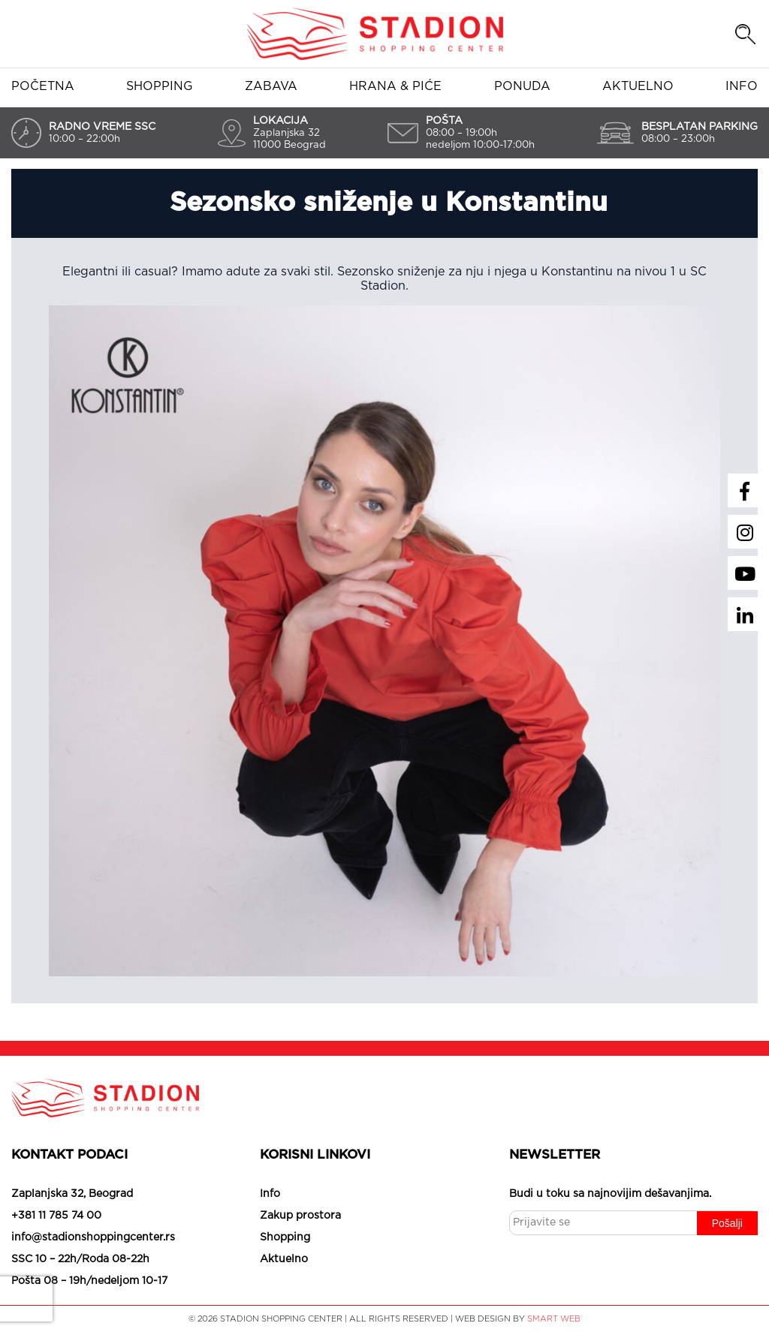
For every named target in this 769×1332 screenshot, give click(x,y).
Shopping (159, 86)
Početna (42, 86)
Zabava (271, 86)
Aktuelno (638, 86)
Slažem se (294, 1302)
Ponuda (522, 86)
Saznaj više (464, 1302)
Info (741, 86)
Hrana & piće (395, 86)
